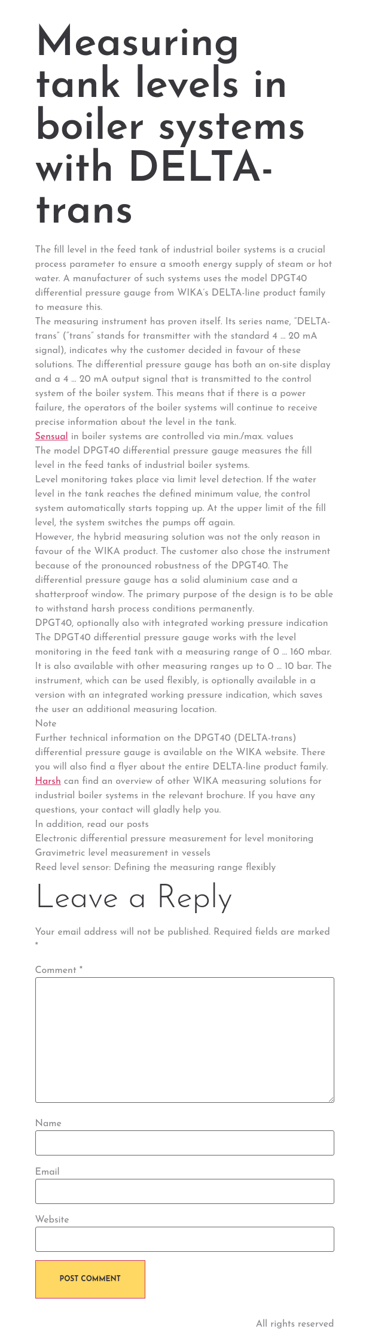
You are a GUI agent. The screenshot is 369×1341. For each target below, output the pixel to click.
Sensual (51, 437)
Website (52, 1220)
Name (48, 1124)
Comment (59, 970)
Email (47, 1172)
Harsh (48, 781)
